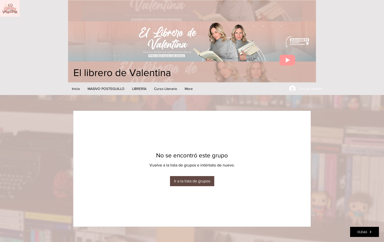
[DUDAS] (364, 232)
